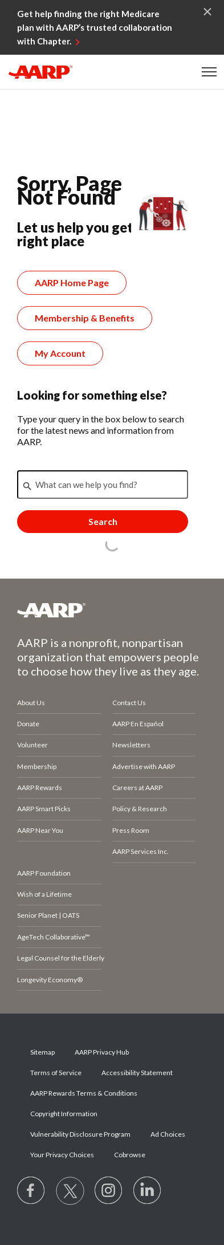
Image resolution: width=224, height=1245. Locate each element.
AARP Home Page (72, 282)
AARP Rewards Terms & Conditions (83, 1093)
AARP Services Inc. (140, 851)
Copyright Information (63, 1113)
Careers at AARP (137, 787)
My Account (60, 353)
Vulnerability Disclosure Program (80, 1134)
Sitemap (42, 1052)
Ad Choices (167, 1134)
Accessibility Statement (137, 1072)
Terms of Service (56, 1072)
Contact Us (129, 702)
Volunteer (32, 745)
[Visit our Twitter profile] (70, 1191)
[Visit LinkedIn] (147, 1191)
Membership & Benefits (85, 317)
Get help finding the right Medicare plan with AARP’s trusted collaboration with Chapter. (94, 27)
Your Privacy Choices (62, 1154)
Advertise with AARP (143, 766)
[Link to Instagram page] (109, 1191)
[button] (209, 72)
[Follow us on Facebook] (31, 1191)
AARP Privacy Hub (102, 1052)
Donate (28, 723)
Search (102, 521)
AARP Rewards (39, 787)
